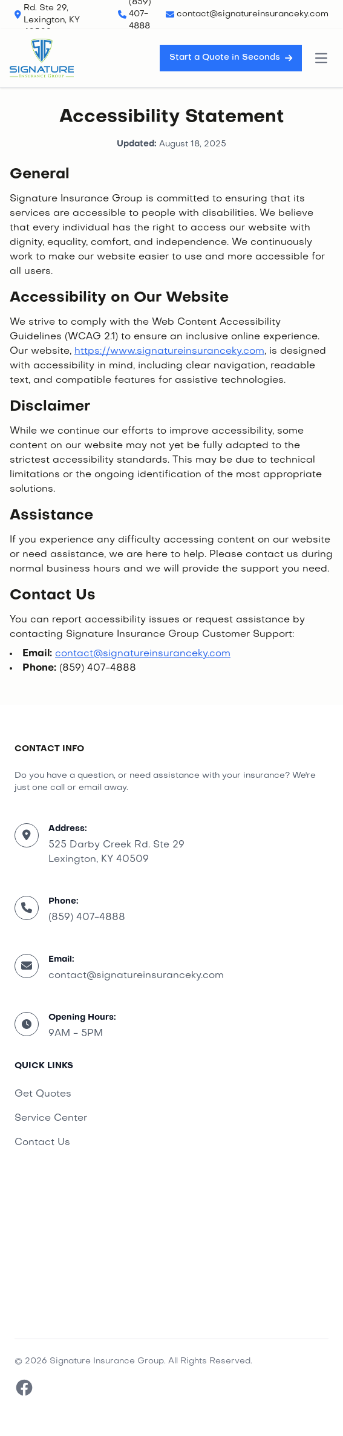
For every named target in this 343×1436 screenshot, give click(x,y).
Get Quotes (43, 1094)
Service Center (51, 1118)
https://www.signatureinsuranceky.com (169, 351)
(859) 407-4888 (86, 917)
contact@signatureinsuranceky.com (142, 654)
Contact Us (42, 1142)
